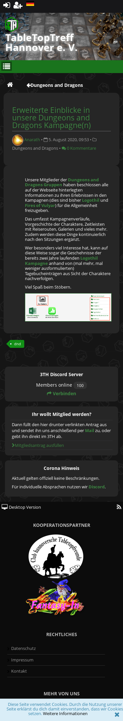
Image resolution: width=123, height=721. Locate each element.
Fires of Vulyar (40, 205)
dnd (17, 343)
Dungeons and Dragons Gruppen (62, 182)
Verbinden (61, 393)
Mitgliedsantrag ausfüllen (38, 445)
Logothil (90, 200)
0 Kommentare (79, 148)
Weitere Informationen (65, 713)
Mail (89, 430)
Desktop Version (21, 507)
